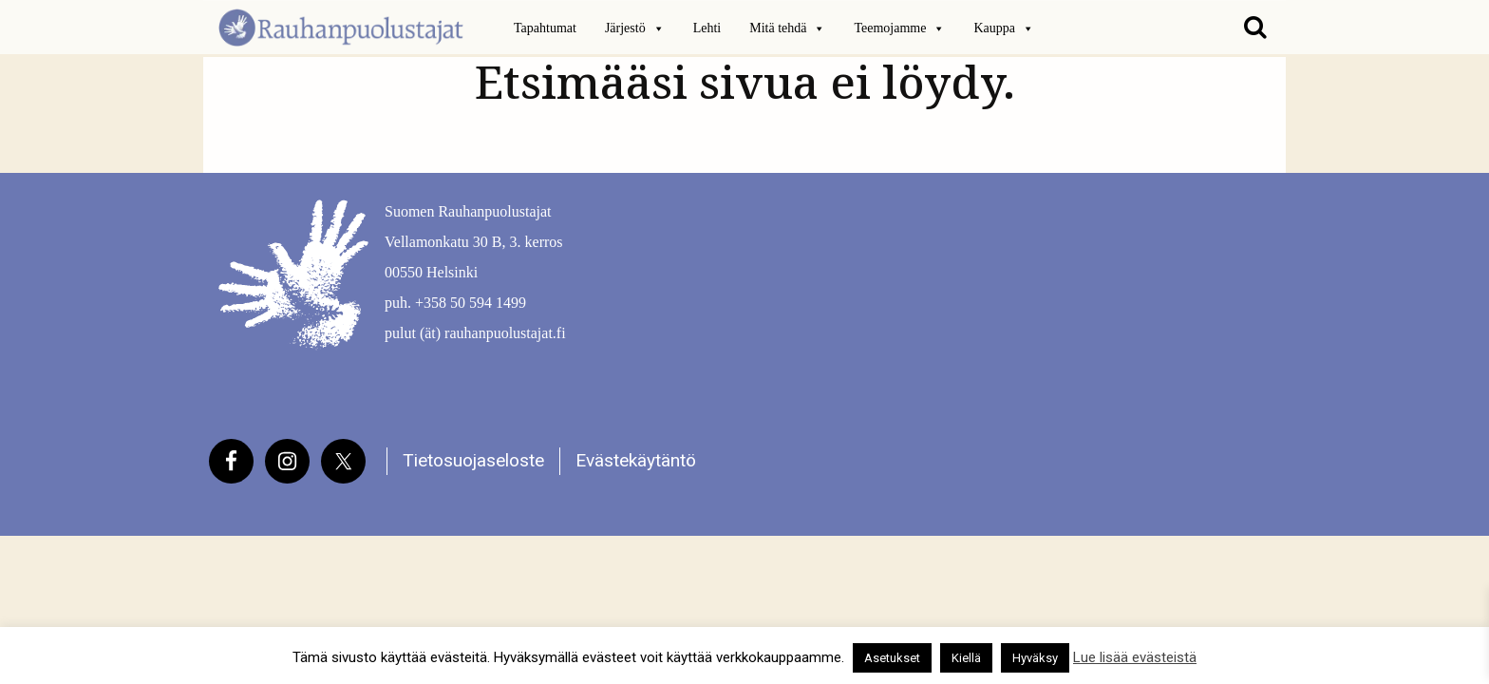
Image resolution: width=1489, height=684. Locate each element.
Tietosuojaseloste (473, 460)
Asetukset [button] (892, 658)
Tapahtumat (545, 28)
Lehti (707, 28)
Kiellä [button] (966, 658)
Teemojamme (899, 28)
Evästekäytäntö (635, 460)
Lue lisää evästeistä (1135, 657)
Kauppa (1003, 28)
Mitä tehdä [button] (787, 28)
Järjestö (635, 28)
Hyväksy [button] (1035, 658)
